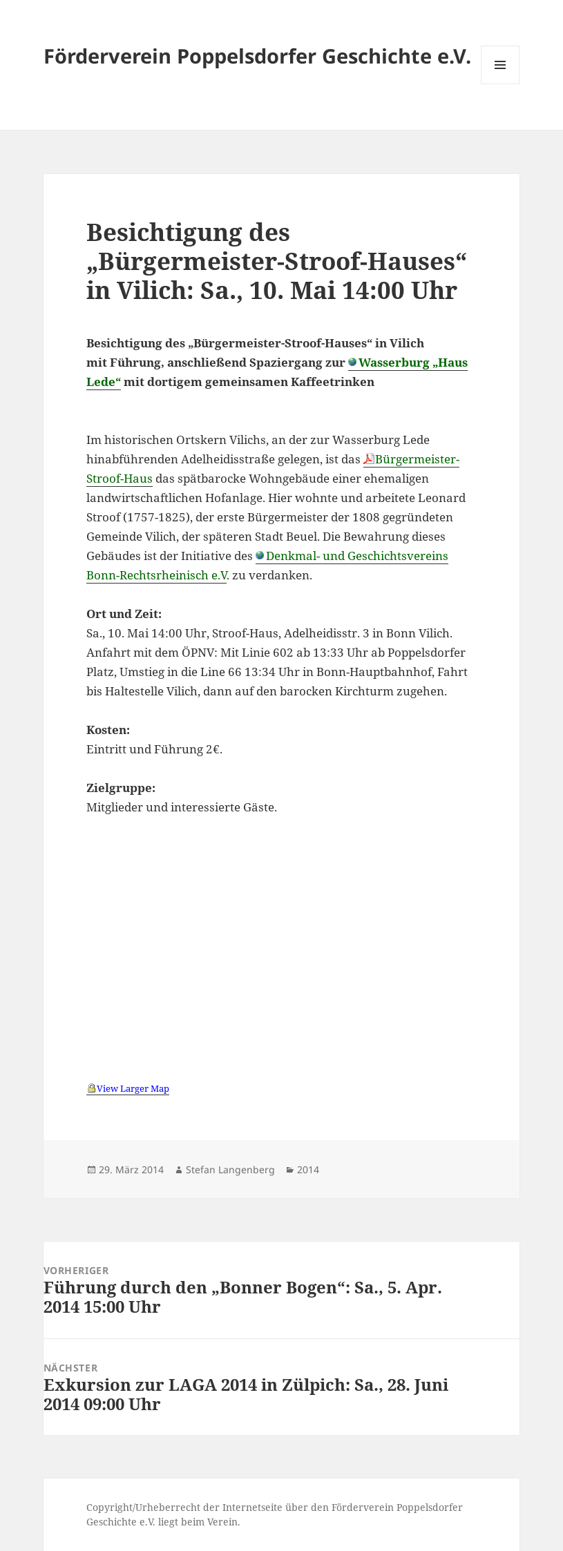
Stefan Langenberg (230, 1169)
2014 (308, 1169)
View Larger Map (133, 1088)
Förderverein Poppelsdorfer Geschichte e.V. (257, 55)
